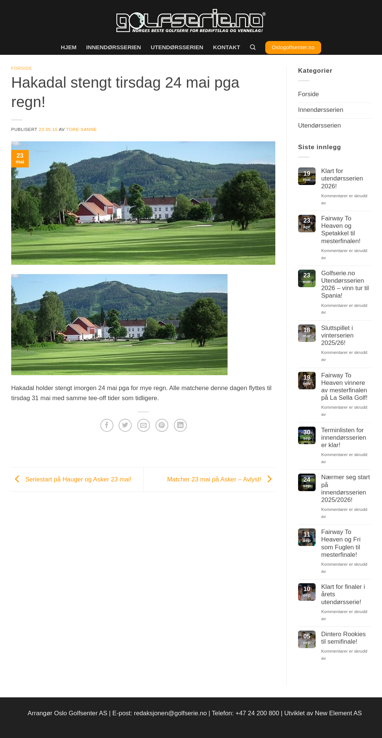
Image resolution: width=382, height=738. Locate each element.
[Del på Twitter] (125, 425)
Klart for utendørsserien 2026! (342, 178)
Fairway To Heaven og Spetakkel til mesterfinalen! (340, 229)
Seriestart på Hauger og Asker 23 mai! (71, 479)
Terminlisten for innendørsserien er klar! (343, 438)
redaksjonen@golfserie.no (170, 713)
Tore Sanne (81, 129)
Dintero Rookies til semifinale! (343, 638)
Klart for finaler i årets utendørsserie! (343, 594)
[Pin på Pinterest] (162, 425)
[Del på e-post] (143, 425)
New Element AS (338, 713)
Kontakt (226, 47)
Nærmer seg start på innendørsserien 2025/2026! (345, 488)
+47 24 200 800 (257, 713)
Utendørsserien (177, 47)
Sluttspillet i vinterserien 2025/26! (337, 335)
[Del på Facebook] (106, 425)
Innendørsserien (113, 47)
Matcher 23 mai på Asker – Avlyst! (221, 479)
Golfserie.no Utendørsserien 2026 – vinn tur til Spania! (345, 284)
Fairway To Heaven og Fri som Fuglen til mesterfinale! (340, 543)
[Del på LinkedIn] (180, 425)
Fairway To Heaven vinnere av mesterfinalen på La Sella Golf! (344, 386)
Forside (21, 68)
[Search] (253, 47)
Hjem (68, 47)
